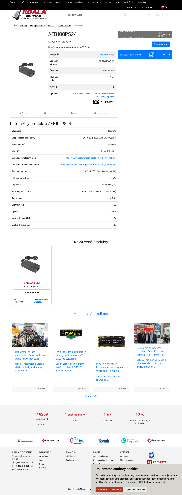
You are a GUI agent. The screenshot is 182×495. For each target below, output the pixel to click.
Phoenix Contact (127, 459)
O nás (22, 2)
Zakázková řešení (124, 2)
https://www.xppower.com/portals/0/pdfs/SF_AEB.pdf (91, 158)
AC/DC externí (64, 25)
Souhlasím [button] (102, 489)
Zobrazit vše (91, 396)
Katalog (23, 25)
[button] (24, 113)
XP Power (124, 455)
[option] (42, 417)
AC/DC (51, 25)
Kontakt (142, 2)
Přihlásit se (71, 455)
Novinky (34, 2)
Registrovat (71, 459)
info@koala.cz (22, 468)
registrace (38, 302)
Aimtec (123, 463)
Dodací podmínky (75, 2)
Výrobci (107, 2)
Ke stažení (93, 2)
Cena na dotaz (160, 44)
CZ (164, 7)
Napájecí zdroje (37, 25)
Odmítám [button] (116, 489)
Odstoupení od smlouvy (103, 459)
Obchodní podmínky (52, 2)
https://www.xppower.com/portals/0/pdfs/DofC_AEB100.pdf (88, 164)
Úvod (12, 2)
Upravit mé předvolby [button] (135, 489)
